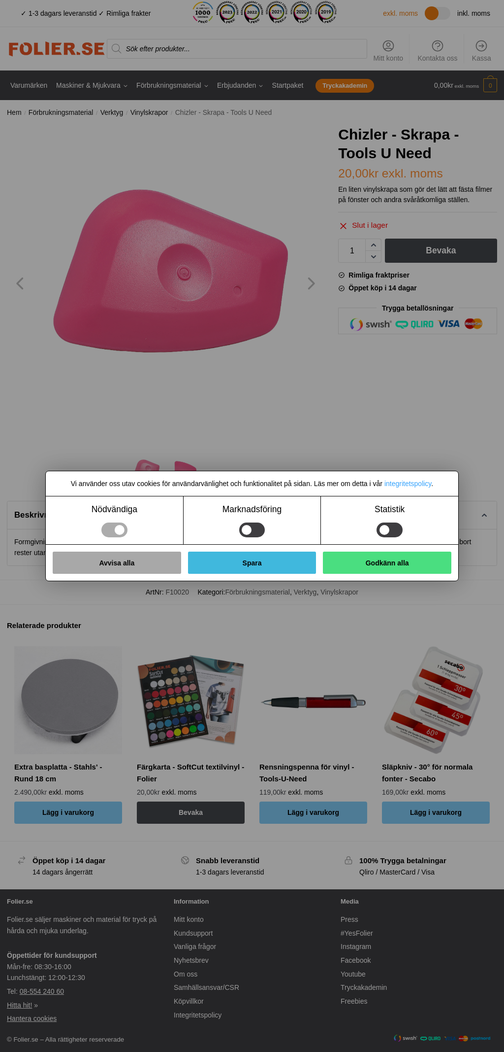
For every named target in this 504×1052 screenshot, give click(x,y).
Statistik (390, 509)
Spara (252, 563)
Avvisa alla (116, 563)
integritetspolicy (407, 484)
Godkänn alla (387, 563)
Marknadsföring (252, 509)
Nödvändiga (114, 509)
